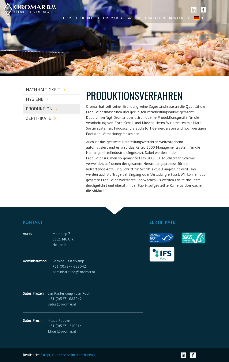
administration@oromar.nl (73, 271)
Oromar (113, 17)
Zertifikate (42, 118)
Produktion (43, 109)
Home (68, 17)
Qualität (154, 17)
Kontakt (180, 17)
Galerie (134, 17)
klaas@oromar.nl (62, 331)
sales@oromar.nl (62, 304)
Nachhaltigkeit (46, 90)
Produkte (88, 17)
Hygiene (38, 99)
